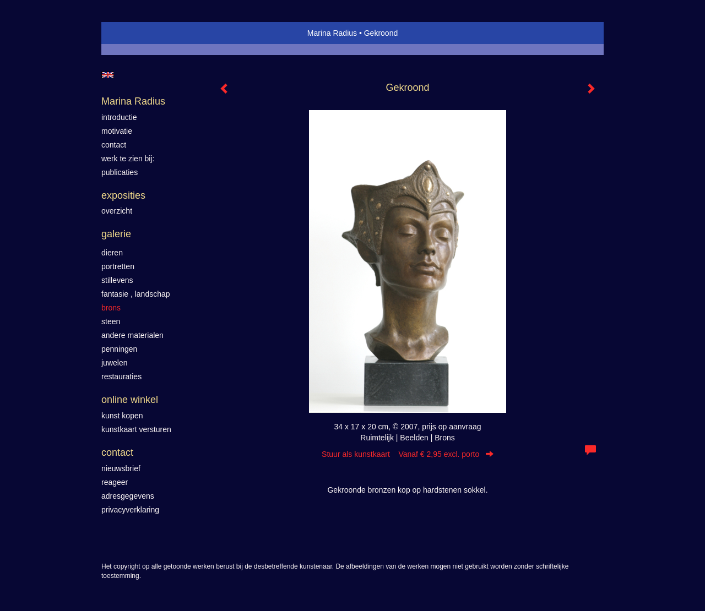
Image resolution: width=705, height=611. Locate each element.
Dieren (112, 252)
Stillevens (117, 280)
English (107, 75)
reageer (114, 482)
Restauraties (121, 376)
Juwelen (114, 362)
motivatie (116, 131)
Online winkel (129, 399)
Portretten (117, 266)
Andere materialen (132, 335)
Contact (117, 452)
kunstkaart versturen (136, 429)
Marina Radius (332, 33)
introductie (119, 117)
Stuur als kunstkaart (408, 454)
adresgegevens (127, 496)
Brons (111, 307)
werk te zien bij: (127, 158)
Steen (110, 321)
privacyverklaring (130, 509)
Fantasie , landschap (135, 294)
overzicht (116, 210)
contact (113, 144)
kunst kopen (122, 415)
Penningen (119, 349)
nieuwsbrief (120, 468)
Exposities (123, 195)
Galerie (116, 233)
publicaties (119, 172)
